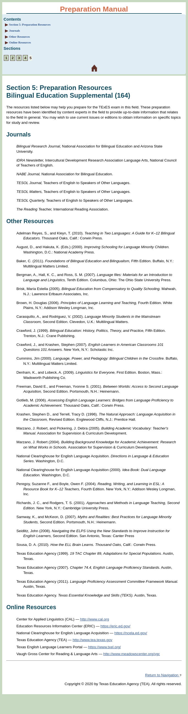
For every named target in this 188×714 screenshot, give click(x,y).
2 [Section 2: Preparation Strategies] (12, 58)
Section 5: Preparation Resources (30, 24)
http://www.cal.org (94, 619)
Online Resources (20, 42)
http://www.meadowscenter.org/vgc (131, 654)
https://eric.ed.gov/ (116, 626)
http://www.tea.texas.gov (92, 640)
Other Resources (19, 36)
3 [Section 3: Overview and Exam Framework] (19, 58)
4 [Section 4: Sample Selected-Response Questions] (25, 58)
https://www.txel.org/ (104, 647)
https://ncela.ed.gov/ (130, 633)
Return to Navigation (163, 675)
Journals (14, 30)
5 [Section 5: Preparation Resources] (31, 58)
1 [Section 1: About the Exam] (6, 58)
